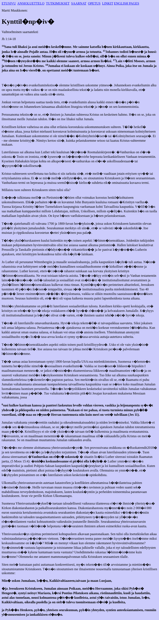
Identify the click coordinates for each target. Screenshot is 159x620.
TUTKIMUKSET (57, 3)
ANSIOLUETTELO (31, 3)
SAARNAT (78, 3)
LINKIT (107, 3)
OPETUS (94, 3)
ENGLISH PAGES (126, 3)
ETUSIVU (9, 3)
